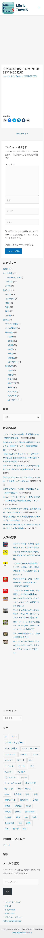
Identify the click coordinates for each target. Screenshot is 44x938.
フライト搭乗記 (11, 324)
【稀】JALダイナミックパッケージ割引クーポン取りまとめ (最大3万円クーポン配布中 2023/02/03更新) (21, 458)
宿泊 (7, 307)
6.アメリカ (12, 391)
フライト (9, 282)
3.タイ (10, 379)
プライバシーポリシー (13, 917)
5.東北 (10, 353)
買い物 (8, 315)
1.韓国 (10, 370)
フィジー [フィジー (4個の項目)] (23, 777)
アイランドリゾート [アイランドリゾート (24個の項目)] (14, 742)
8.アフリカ (12, 396)
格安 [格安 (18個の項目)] (18, 817)
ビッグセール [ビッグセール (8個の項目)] (10, 777)
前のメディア (22, 133)
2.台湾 (10, 375)
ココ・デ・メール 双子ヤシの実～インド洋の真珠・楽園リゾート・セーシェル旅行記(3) (26, 625)
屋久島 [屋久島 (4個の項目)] (28, 806)
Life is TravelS (22, 8)
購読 (7, 891)
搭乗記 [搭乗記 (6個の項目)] (18, 812)
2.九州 (10, 341)
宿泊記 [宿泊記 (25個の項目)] (18, 806)
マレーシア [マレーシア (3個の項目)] (8, 789)
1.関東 (10, 337)
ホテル (8, 286)
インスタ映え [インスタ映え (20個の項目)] (11, 748)
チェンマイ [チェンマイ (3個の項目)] (8, 772)
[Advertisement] (22, 39)
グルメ (8, 294)
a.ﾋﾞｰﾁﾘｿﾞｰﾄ (13, 362)
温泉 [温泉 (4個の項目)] (20, 823)
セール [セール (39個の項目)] (21, 766)
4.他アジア (12, 383)
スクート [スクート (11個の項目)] (21, 760)
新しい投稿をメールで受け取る (20, 245)
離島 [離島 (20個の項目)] (28, 823)
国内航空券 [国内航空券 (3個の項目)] (24, 800)
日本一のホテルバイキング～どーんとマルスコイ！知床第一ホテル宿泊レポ (26, 602)
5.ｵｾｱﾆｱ (11, 387)
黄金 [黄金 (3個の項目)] (24, 829)
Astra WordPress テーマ (22, 933)
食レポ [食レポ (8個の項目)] (16, 829)
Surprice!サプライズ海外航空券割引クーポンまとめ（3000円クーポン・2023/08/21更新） (21, 446)
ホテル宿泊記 (11, 328)
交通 (7, 303)
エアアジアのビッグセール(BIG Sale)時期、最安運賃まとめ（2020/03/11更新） (26, 582)
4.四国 (10, 349)
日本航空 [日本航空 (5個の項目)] (8, 817)
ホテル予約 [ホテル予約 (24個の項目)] (30, 783)
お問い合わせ (10, 913)
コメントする (8, 76)
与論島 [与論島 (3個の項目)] (6, 794)
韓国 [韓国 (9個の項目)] (6, 829)
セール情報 (7, 273)
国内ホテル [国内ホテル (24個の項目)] (10, 800)
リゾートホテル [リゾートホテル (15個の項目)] (24, 789)
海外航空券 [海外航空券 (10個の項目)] (9, 823)
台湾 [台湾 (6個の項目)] (35, 794)
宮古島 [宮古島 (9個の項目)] (7, 806)
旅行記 (6, 320)
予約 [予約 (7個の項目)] (27, 794)
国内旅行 (9, 332)
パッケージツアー (12, 277)
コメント (10, 164)
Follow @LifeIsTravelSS (12, 921)
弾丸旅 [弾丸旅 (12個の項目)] (8, 811)
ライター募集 (10, 910)
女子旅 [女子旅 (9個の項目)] (35, 800)
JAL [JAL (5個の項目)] (6, 737)
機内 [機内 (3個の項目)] (26, 817)
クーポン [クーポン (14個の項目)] (24, 754)
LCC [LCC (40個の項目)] (14, 736)
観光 (7, 311)
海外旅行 (9, 366)
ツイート (6, 845)
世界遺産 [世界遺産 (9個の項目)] (17, 794)
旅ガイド (6, 290)
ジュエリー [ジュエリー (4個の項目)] (9, 760)
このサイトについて (13, 902)
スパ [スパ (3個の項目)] (30, 760)
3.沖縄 (10, 345)
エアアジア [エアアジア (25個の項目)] (10, 754)
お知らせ (6, 269)
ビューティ (10, 299)
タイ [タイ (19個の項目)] (32, 766)
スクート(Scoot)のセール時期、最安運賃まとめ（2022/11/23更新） (26, 555)
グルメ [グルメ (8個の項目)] (35, 754)
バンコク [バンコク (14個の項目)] (21, 772)
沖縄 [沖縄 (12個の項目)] (34, 817)
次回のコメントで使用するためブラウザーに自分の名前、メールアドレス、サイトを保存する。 (22, 234)
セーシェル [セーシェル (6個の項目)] (9, 766)
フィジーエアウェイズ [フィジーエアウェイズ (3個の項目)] (12, 783)
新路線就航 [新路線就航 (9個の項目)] (29, 811)
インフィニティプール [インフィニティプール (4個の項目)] (30, 749)
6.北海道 (11, 358)
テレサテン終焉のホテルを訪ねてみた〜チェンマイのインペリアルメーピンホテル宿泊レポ (26, 614)
